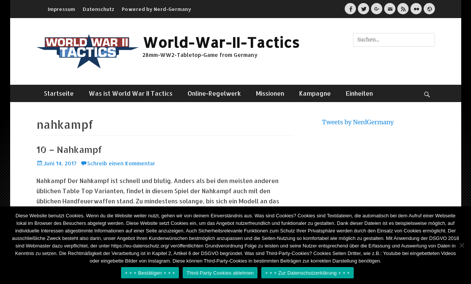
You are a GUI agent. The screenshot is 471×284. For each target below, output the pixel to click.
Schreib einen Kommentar (121, 163)
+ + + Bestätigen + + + (150, 273)
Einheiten (359, 93)
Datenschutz (98, 9)
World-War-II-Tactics (221, 42)
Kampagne (315, 93)
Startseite (59, 93)
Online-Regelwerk (214, 93)
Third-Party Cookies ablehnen (220, 273)
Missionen (270, 93)
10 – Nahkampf (69, 149)
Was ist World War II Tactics (131, 93)
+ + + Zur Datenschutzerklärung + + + (307, 273)
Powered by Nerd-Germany (156, 9)
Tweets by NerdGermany (358, 122)
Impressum (61, 9)
